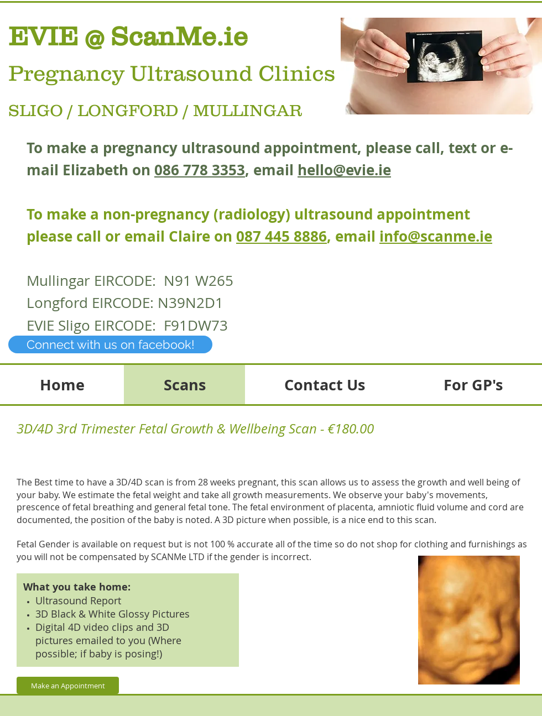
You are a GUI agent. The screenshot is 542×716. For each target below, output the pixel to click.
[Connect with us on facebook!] (110, 344)
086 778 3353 (199, 170)
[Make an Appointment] (68, 685)
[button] (441, 66)
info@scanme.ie (435, 236)
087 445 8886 (281, 236)
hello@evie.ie (344, 170)
